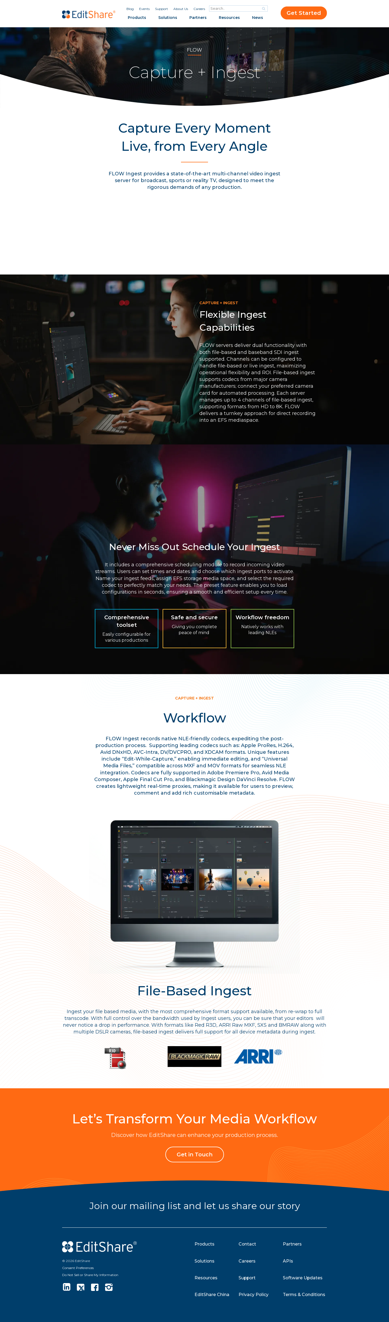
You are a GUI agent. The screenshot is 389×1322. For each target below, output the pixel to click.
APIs (288, 1260)
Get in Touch (194, 1154)
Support (161, 9)
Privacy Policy (254, 1294)
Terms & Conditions (304, 1294)
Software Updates (303, 1277)
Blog (130, 9)
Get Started (304, 13)
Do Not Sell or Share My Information (90, 1275)
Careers (199, 9)
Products (137, 17)
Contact (247, 1244)
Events (144, 9)
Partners (198, 17)
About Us (180, 9)
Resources (229, 17)
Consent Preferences (78, 1268)
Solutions (167, 17)
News (257, 17)
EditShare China (211, 1294)
